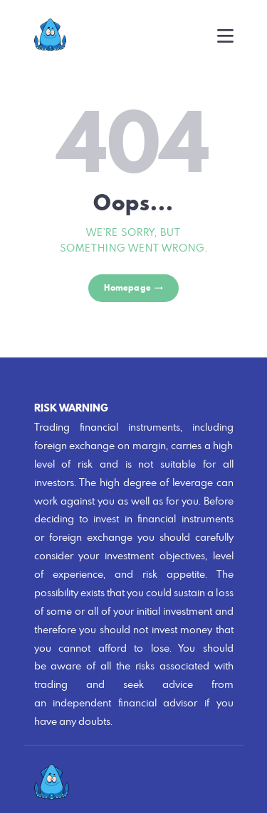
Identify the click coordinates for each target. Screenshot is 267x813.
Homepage (127, 287)
